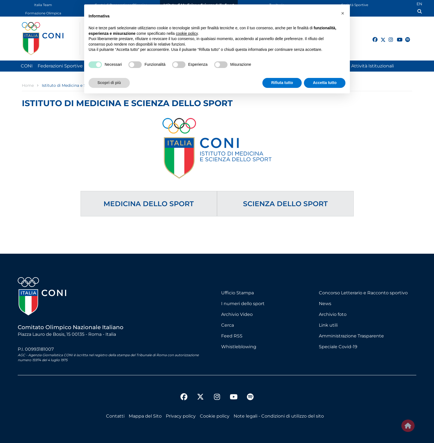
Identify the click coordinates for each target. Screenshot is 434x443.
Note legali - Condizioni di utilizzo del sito (279, 416)
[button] (342, 13)
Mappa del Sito (145, 416)
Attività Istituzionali (372, 66)
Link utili (328, 325)
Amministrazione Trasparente (351, 336)
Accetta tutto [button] (325, 82)
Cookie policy (214, 416)
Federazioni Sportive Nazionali (71, 66)
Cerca (227, 325)
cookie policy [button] (187, 33)
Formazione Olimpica (43, 13)
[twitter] (380, 38)
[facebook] (372, 36)
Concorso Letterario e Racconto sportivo (363, 292)
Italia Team (43, 5)
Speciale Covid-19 (338, 346)
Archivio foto (333, 314)
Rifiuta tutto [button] (282, 82)
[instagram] (388, 36)
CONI (27, 66)
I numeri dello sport (243, 303)
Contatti (115, 416)
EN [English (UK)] (419, 3)
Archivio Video (237, 314)
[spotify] (405, 36)
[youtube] (397, 36)
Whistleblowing (238, 346)
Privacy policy (181, 416)
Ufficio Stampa (237, 292)
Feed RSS (231, 336)
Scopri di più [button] (109, 82)
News (325, 303)
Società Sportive (354, 5)
